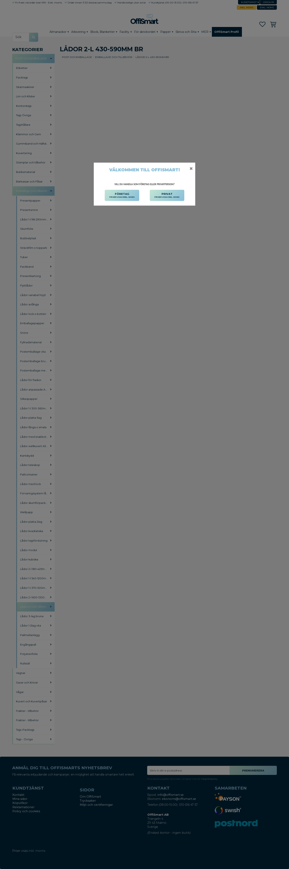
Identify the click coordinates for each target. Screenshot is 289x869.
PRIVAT (166, 195)
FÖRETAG (122, 195)
